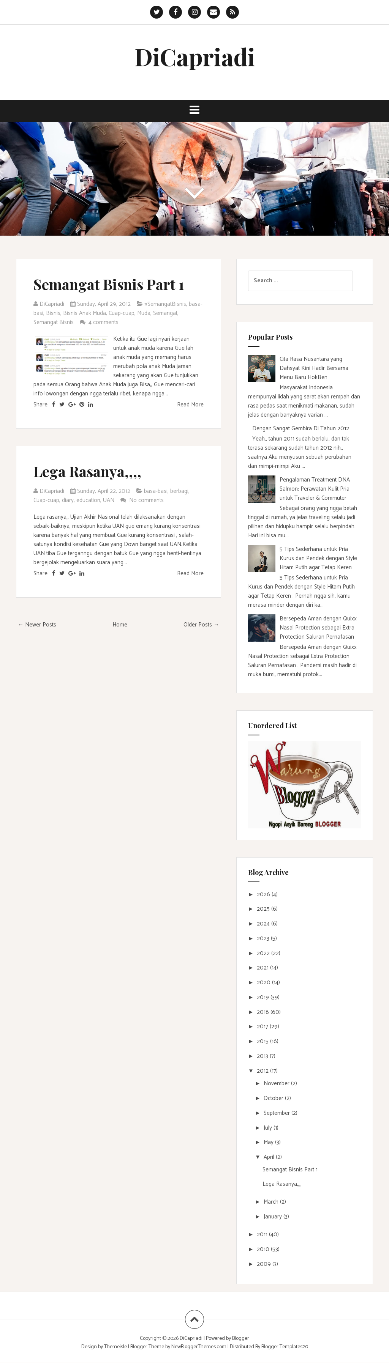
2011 (263, 1234)
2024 (264, 924)
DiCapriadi (194, 56)
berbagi (179, 491)
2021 (263, 968)
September (277, 1113)
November (277, 1083)
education (88, 500)
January (273, 1216)
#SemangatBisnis (165, 304)
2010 (264, 1249)
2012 (263, 1071)
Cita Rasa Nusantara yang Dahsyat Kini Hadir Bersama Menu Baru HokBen (314, 368)
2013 (263, 1056)
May (269, 1142)
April (270, 1157)
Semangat (165, 313)
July (269, 1128)
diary (68, 500)
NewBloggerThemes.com (198, 1347)
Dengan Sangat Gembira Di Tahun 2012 (300, 428)
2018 (263, 1012)
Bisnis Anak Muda (84, 313)
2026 (264, 894)
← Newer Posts (37, 625)
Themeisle (115, 1347)
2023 (264, 938)
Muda (143, 313)
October (274, 1098)
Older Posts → (201, 625)
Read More (190, 404)
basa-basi (156, 491)
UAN (108, 500)
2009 (264, 1264)
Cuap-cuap (121, 313)
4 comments (104, 322)
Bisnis (53, 313)
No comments (147, 500)
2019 (263, 997)
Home (119, 625)
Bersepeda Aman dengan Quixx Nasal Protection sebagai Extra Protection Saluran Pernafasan (318, 628)
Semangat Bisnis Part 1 (108, 284)
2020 (264, 982)
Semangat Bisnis (53, 322)
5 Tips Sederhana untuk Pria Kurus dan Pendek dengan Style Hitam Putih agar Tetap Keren (318, 558)
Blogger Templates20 (284, 1347)
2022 (264, 953)
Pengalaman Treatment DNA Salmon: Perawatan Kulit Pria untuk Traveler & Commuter (315, 489)
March (272, 1202)
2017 (263, 1026)
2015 (263, 1041)
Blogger (240, 1338)
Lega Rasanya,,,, (87, 471)
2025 (264, 909)
